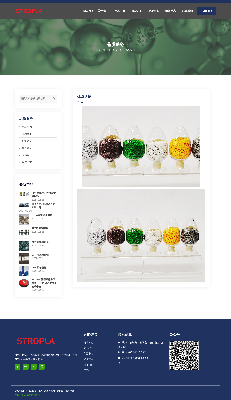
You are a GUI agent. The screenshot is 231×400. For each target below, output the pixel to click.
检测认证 (27, 141)
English (206, 10)
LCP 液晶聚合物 (40, 255)
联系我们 (187, 10)
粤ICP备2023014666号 (27, 394)
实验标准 (27, 133)
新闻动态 (170, 10)
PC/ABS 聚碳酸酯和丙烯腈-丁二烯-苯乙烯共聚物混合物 (44, 283)
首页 (98, 49)
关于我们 (103, 10)
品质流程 (27, 155)
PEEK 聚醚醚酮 (40, 228)
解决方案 (137, 10)
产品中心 (120, 10)
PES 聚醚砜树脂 (40, 242)
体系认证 (130, 49)
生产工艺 (27, 162)
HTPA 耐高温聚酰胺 (42, 215)
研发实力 (27, 126)
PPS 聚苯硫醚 (39, 267)
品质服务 (153, 10)
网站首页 (88, 10)
